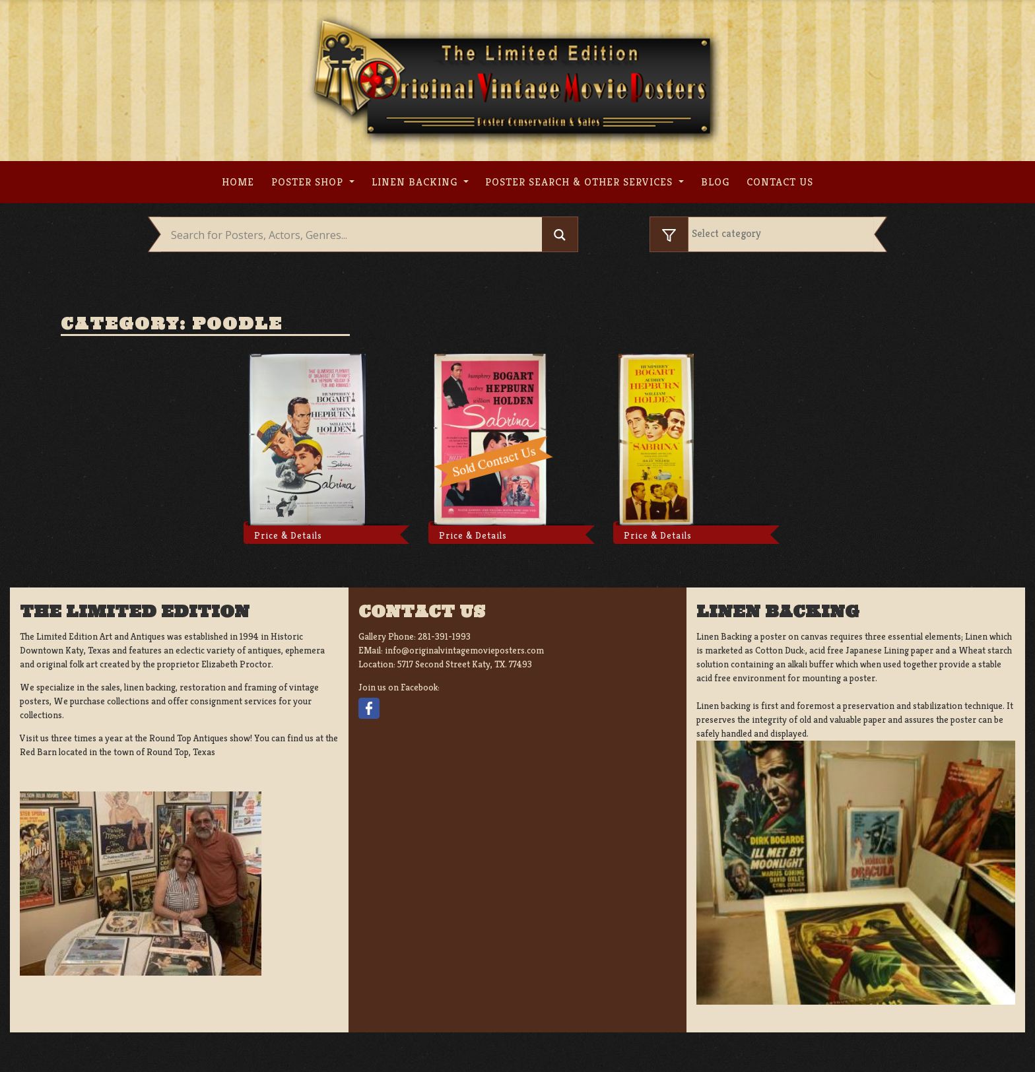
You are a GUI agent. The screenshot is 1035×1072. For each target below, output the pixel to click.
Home (238, 182)
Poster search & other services (580, 182)
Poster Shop (309, 182)
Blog (715, 182)
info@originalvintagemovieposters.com (464, 650)
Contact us (780, 182)
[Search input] (355, 235)
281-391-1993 (444, 636)
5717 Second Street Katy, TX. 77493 (464, 664)
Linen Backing (416, 182)
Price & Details (288, 535)
